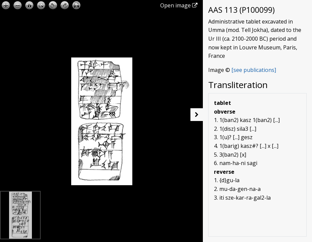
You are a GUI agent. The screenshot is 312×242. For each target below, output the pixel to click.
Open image (178, 5)
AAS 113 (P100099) (241, 9)
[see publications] (253, 70)
